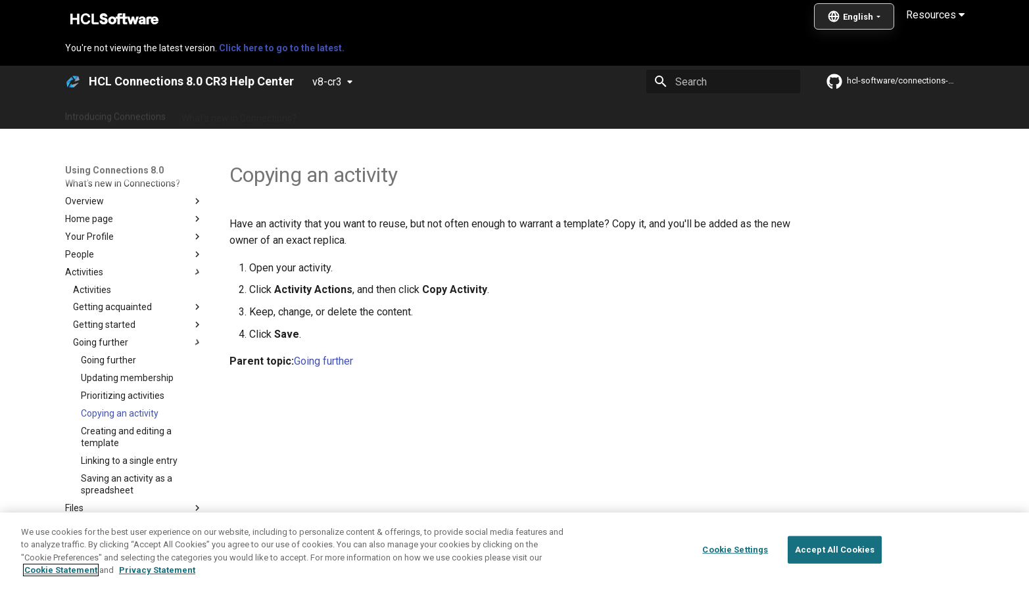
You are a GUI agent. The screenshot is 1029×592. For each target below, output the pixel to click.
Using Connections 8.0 (500, 113)
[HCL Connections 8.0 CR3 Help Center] (73, 81)
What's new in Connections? (239, 113)
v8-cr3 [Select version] (327, 82)
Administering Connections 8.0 (375, 113)
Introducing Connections (115, 113)
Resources (935, 15)
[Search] (723, 81)
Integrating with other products (626, 113)
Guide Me (725, 113)
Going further (323, 361)
